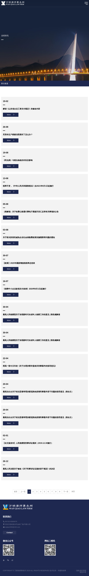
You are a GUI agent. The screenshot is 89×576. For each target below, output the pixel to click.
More (10, 115)
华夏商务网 (62, 570)
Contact (9, 532)
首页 (15, 491)
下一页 (65, 491)
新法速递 (4, 83)
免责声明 (83, 572)
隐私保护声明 (81, 570)
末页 (73, 491)
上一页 (23, 491)
